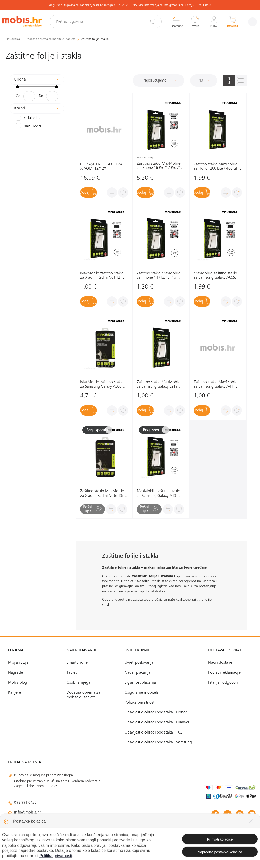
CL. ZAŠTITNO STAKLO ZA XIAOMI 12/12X (101, 166)
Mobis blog (17, 682)
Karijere (14, 693)
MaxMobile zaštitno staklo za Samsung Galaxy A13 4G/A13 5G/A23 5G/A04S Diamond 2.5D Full (158, 493)
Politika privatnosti (140, 702)
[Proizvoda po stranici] (203, 80)
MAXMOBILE (28, 125)
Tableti (72, 673)
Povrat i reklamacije (224, 673)
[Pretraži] (150, 21)
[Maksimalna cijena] (52, 96)
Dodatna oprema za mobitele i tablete (83, 695)
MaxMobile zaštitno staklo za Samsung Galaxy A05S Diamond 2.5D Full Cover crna (215, 275)
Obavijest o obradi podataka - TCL (153, 732)
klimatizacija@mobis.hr (63, 821)
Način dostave (220, 663)
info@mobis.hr (27, 812)
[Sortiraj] (158, 80)
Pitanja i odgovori (223, 682)
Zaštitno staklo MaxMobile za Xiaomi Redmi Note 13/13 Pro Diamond (103, 493)
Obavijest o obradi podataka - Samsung (158, 742)
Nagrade (15, 673)
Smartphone (77, 663)
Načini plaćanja (137, 673)
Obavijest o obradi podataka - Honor (156, 712)
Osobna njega (78, 682)
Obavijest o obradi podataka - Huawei (157, 722)
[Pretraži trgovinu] (109, 21)
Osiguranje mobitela (142, 693)
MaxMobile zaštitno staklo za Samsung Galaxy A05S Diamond (102, 384)
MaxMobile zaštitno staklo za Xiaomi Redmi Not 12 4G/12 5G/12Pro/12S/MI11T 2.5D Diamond (103, 275)
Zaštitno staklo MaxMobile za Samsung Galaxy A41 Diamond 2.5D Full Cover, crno (215, 384)
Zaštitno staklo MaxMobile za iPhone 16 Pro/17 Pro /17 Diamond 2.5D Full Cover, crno (160, 165)
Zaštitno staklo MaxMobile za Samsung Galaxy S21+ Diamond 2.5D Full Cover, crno (159, 384)
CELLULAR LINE (28, 117)
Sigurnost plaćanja (140, 682)
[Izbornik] (251, 21)
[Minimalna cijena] (29, 96)
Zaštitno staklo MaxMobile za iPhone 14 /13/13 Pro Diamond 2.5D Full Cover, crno (159, 275)
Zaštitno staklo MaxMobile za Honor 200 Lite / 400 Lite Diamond (216, 166)
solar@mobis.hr (62, 827)
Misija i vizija (18, 663)
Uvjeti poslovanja (139, 663)
